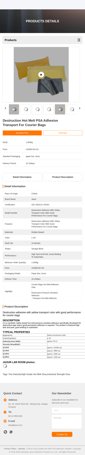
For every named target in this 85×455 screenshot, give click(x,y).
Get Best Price (22, 133)
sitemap (21, 449)
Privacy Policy (10, 449)
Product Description (62, 177)
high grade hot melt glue (33, 374)
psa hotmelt (15, 374)
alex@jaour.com (15, 425)
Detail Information (22, 177)
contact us (62, 434)
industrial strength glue (58, 374)
